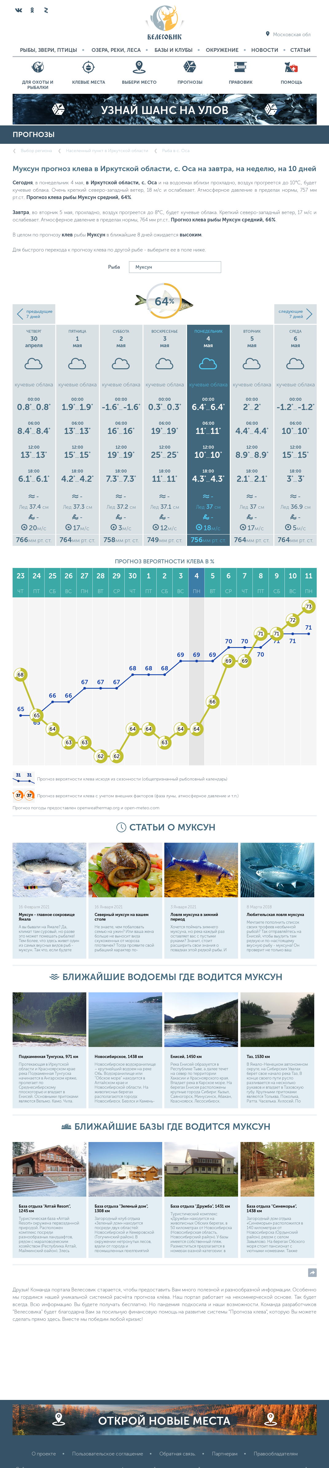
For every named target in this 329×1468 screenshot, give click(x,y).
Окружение (222, 50)
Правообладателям (276, 1454)
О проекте (44, 1454)
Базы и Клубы (174, 50)
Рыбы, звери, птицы (48, 50)
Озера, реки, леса (116, 50)
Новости (264, 50)
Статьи (300, 50)
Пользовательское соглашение (107, 1454)
